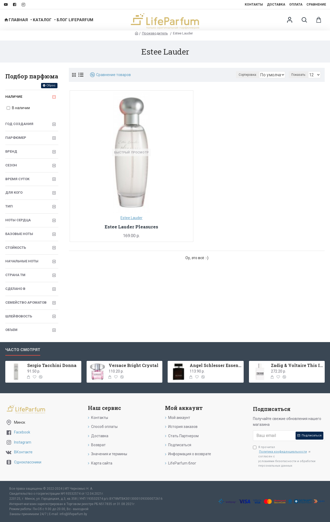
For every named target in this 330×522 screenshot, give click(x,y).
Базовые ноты (19, 234)
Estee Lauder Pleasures (131, 226)
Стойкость (15, 248)
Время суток (17, 179)
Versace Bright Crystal (133, 365)
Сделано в (15, 289)
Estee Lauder (131, 218)
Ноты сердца (18, 220)
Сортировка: (224, 75)
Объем (11, 330)
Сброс (51, 85)
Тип (9, 206)
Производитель (155, 33)
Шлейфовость (18, 316)
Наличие (13, 97)
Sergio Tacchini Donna (52, 365)
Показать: (300, 75)
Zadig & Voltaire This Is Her (297, 365)
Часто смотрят (22, 349)
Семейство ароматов (26, 302)
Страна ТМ (15, 275)
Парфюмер (15, 138)
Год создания (19, 124)
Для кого (14, 192)
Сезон (11, 165)
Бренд (11, 151)
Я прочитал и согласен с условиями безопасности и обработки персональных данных (284, 456)
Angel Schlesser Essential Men (216, 365)
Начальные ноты (21, 261)
